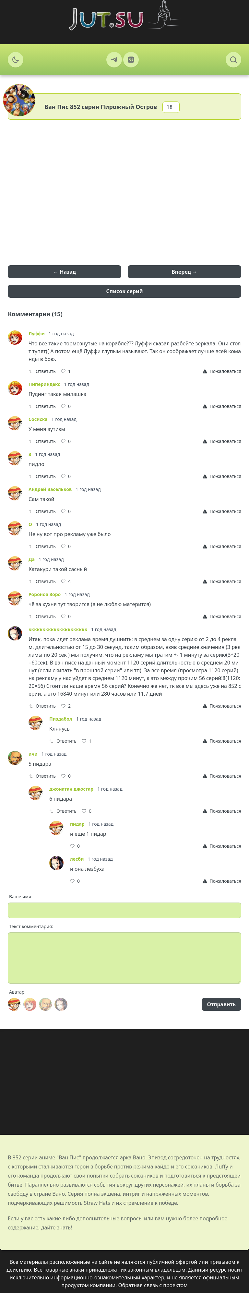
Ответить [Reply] (42, 371)
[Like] (66, 371)
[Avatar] (14, 1004)
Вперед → (184, 271)
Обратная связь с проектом (153, 1285)
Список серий (124, 291)
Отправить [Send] (221, 1004)
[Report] (222, 371)
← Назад (64, 271)
